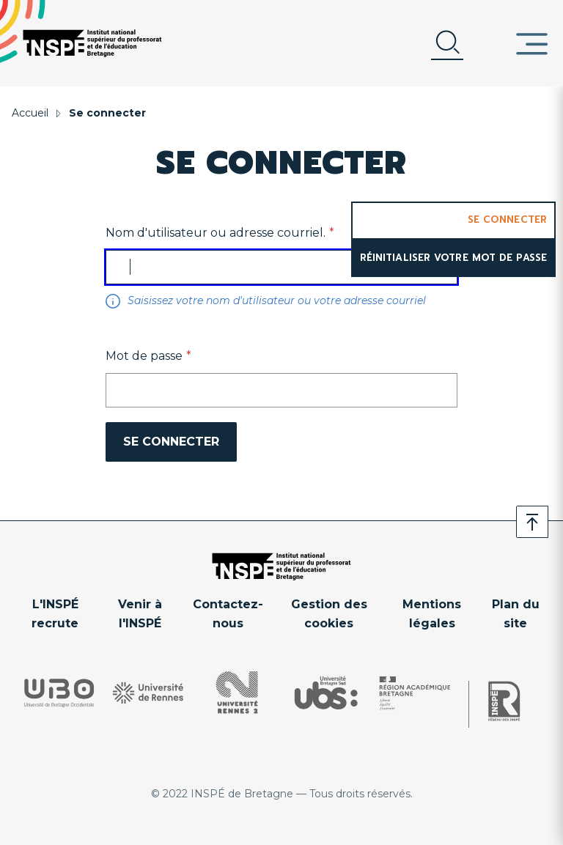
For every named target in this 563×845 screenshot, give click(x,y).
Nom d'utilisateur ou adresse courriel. (215, 233)
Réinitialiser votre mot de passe (453, 258)
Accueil (30, 112)
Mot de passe (144, 356)
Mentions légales (431, 613)
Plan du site (516, 613)
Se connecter (507, 219)
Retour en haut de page (532, 522)
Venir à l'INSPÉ (140, 613)
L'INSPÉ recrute (55, 613)
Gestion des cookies (329, 613)
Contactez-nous (228, 613)
